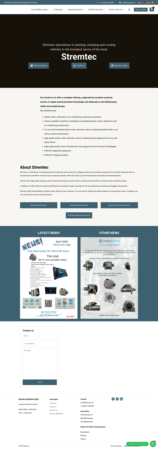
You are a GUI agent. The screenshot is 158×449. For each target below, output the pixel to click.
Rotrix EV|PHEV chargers (39, 10)
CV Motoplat (58, 10)
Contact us (79, 66)
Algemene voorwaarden (131, 446)
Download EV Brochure (39, 205)
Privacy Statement (56, 414)
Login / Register (140, 10)
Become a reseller (119, 66)
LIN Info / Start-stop (115, 10)
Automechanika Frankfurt (28, 404)
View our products (39, 66)
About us (53, 407)
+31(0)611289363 (107, 3)
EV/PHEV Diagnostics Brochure (79, 215)
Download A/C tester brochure (119, 205)
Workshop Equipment (75, 10)
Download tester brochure (79, 205)
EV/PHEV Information (95, 10)
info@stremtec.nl (129, 3)
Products (53, 403)
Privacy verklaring (116, 446)
